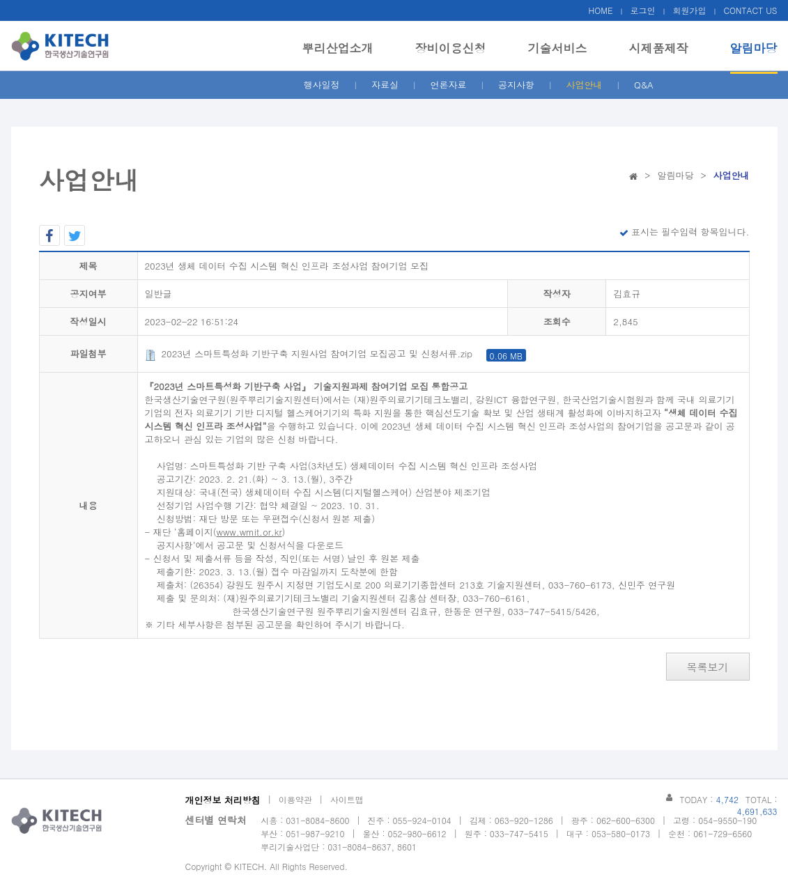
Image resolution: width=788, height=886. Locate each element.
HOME (601, 10)
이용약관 (295, 799)
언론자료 (449, 84)
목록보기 (708, 667)
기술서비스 (557, 48)
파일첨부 (88, 353)
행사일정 (322, 84)
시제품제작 (658, 48)
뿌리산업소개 (337, 48)
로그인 (642, 10)
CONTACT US (750, 10)
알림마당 (754, 48)
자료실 (385, 84)
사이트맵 (347, 799)
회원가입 (689, 10)
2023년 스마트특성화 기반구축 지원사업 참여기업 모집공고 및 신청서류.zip (335, 353)
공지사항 (516, 84)
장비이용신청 (450, 48)
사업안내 (584, 84)
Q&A (644, 84)
